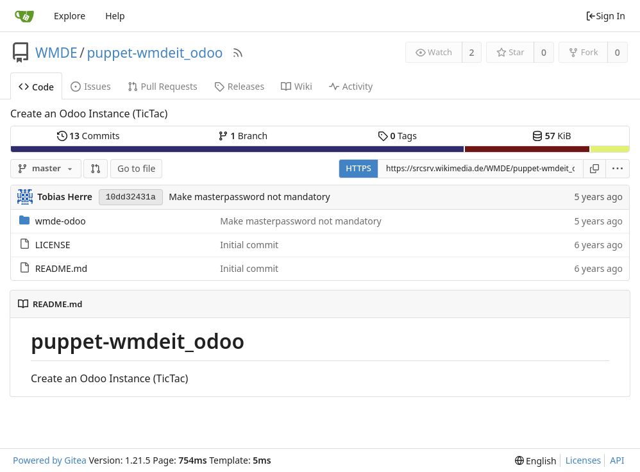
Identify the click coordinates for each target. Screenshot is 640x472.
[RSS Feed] (238, 52)
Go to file (136, 168)
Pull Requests (163, 86)
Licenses (584, 460)
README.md (61, 268)
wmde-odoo (60, 221)
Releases (239, 86)
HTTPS (358, 168)
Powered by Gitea (50, 460)
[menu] (618, 168)
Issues (90, 86)
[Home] (24, 16)
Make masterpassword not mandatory (249, 196)
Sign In (605, 16)
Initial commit (249, 245)
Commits (88, 136)
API (617, 460)
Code (36, 87)
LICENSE (53, 245)
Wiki (296, 86)
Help (115, 16)
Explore (69, 16)
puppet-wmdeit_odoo (155, 52)
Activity (351, 86)
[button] (95, 168)
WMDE (56, 52)
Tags (397, 136)
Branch (243, 136)
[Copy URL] (594, 168)
